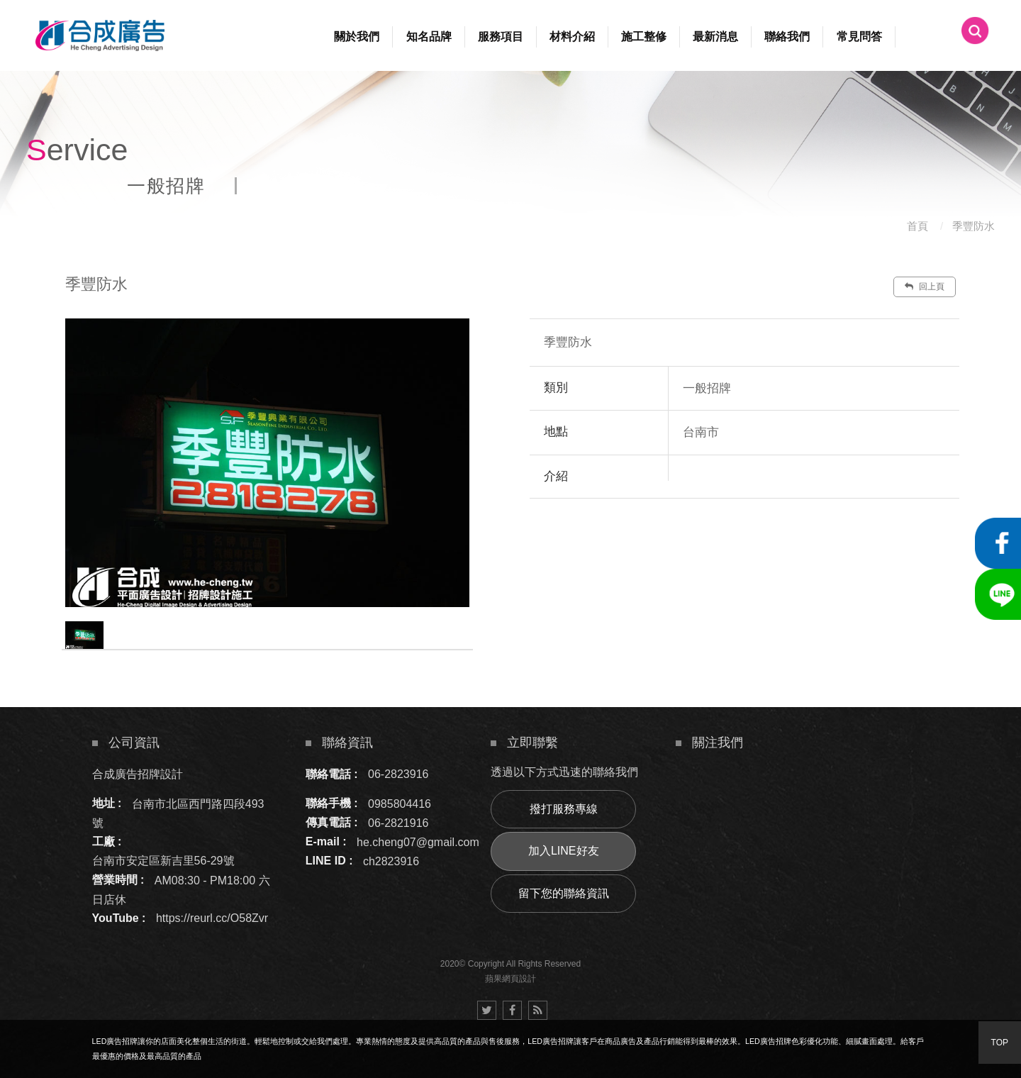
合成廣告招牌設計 (137, 774)
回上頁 (924, 286)
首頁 (917, 226)
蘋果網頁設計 (510, 979)
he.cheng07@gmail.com (418, 841)
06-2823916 (398, 774)
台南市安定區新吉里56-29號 (163, 861)
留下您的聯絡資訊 (563, 893)
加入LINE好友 (563, 851)
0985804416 (399, 803)
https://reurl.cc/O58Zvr (212, 918)
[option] (267, 462)
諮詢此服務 (830, 541)
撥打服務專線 (564, 809)
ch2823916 (391, 861)
